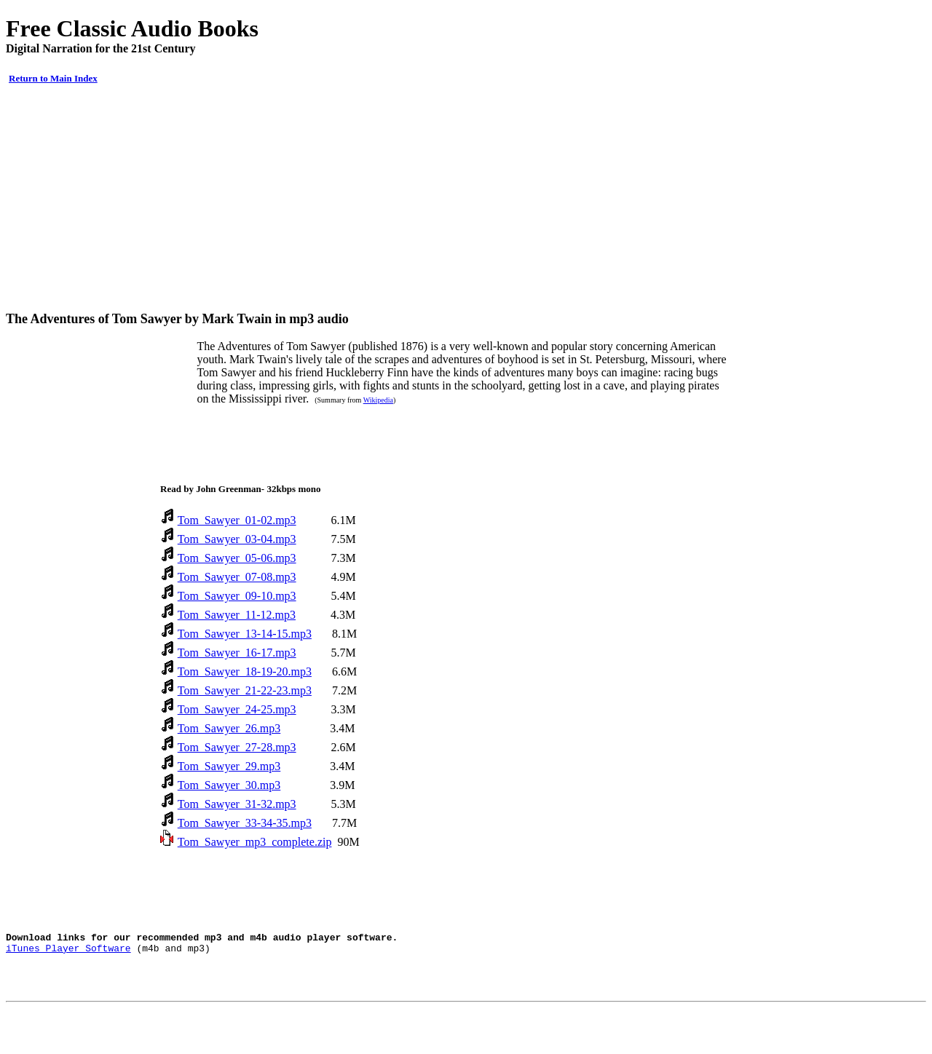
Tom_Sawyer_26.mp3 (229, 728)
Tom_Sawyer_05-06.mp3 (237, 558)
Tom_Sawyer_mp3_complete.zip (255, 842)
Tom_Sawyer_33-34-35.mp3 (245, 823)
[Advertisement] (466, 198)
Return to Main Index (53, 78)
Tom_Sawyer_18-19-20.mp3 (245, 671)
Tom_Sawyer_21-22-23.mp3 (245, 690)
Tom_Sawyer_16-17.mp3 (237, 652)
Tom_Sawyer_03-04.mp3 (237, 539)
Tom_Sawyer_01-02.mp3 (237, 520)
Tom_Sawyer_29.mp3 (229, 766)
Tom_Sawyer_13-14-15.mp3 (245, 633)
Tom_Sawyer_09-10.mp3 (237, 596)
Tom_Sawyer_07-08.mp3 (237, 577)
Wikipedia (378, 400)
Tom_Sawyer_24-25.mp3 (237, 709)
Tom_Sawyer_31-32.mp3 (237, 804)
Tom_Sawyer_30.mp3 (229, 785)
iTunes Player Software (68, 952)
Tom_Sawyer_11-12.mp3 (237, 615)
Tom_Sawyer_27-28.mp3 (237, 747)
